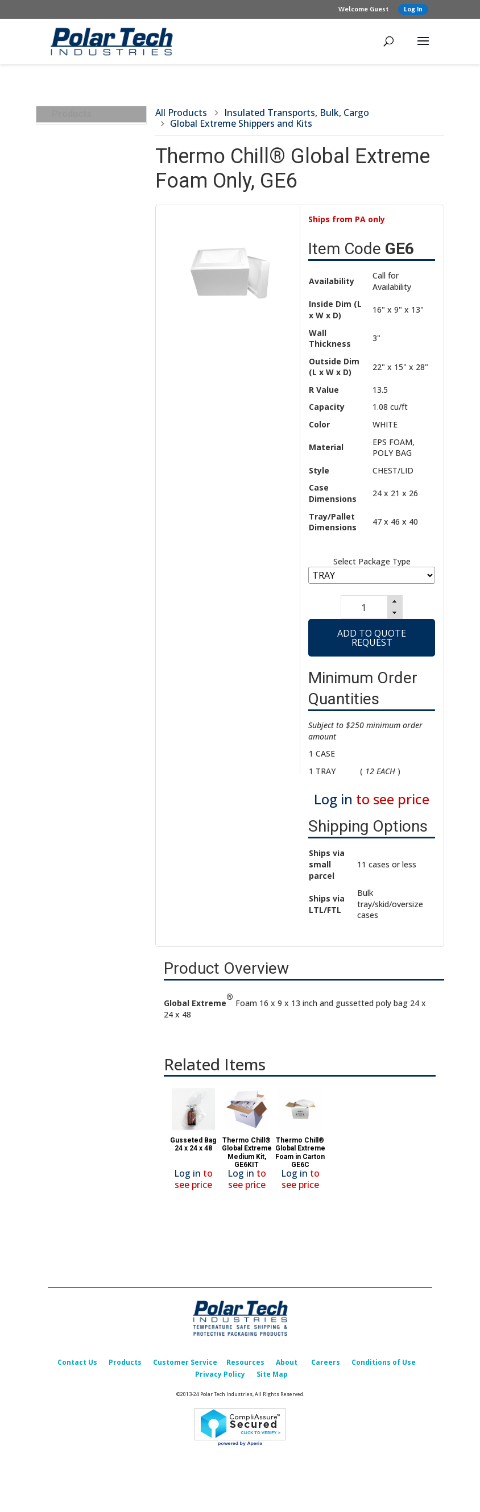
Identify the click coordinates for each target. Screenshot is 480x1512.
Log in (333, 804)
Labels (69, 373)
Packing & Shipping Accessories (88, 768)
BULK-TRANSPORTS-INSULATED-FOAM (96, 192)
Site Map (272, 1379)
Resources (245, 1367)
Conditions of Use (383, 1367)
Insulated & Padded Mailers (89, 668)
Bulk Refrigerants (88, 272)
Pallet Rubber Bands (94, 288)
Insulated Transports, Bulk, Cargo (92, 138)
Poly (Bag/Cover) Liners (88, 309)
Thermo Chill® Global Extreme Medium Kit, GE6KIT (247, 1157)
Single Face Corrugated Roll (85, 335)
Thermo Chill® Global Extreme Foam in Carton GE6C (300, 1157)
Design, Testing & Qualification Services (92, 821)
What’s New (75, 895)
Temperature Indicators (81, 394)
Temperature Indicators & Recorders (96, 710)
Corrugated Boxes (87, 747)
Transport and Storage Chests (98, 483)
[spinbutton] (362, 609)
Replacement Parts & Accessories (92, 874)
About (286, 1367)
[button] (396, 602)
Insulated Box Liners (91, 689)
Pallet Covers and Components (89, 420)
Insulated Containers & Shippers (95, 615)
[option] (193, 1147)
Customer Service (185, 1367)
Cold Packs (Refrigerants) (78, 641)
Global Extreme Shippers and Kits (88, 536)
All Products (181, 112)
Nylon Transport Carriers (87, 562)
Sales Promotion (84, 911)
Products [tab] (67, 114)
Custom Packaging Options (87, 847)
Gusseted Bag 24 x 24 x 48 (193, 1149)
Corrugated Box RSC (95, 240)
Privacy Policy (220, 1379)
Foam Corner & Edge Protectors (92, 794)
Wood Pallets (81, 256)
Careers (325, 1367)
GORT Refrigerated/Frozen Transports (94, 452)
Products (125, 1367)
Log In (413, 9)
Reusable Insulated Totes (91, 509)
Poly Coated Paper (91, 356)
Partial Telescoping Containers (92, 219)
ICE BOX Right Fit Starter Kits (88, 166)
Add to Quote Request (371, 642)
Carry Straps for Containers (86, 589)
